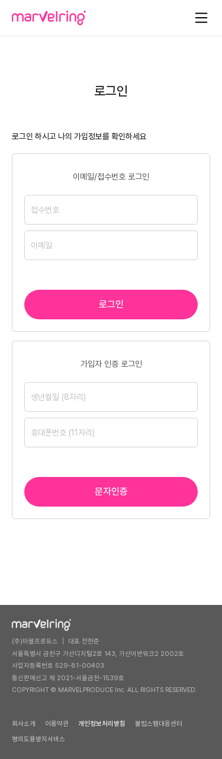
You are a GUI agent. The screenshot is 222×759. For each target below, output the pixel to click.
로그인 (111, 304)
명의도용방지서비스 (38, 739)
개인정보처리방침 (102, 724)
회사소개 (24, 724)
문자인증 (111, 491)
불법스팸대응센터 (158, 724)
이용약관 (57, 724)
